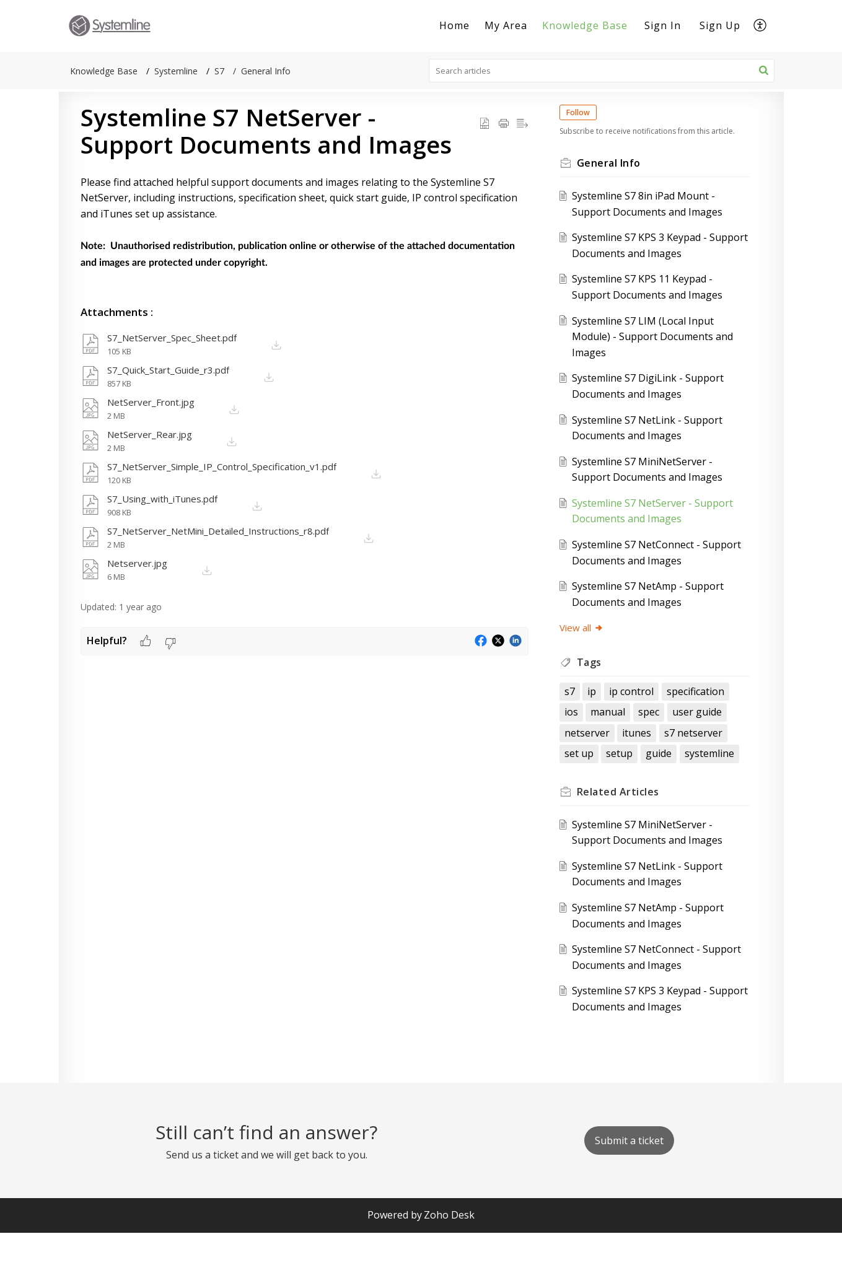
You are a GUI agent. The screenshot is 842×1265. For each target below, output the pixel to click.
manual (687, 723)
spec (583, 744)
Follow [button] (587, 112)
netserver (691, 744)
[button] (760, 26)
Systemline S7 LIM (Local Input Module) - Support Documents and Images (652, 348)
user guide (632, 744)
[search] (601, 70)
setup (586, 786)
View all (590, 640)
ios (650, 723)
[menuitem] (454, 26)
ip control (640, 703)
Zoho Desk (449, 1247)
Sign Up (719, 25)
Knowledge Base (585, 25)
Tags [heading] (597, 674)
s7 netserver (644, 766)
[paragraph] (304, 223)
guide (626, 786)
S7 (219, 71)
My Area (506, 25)
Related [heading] (626, 824)
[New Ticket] (629, 1173)
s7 (578, 703)
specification (602, 723)
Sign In (662, 25)
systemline (676, 786)
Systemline (176, 71)
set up (700, 766)
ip (601, 703)
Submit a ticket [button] (629, 1173)
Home (454, 25)
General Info (266, 71)
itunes (587, 766)
